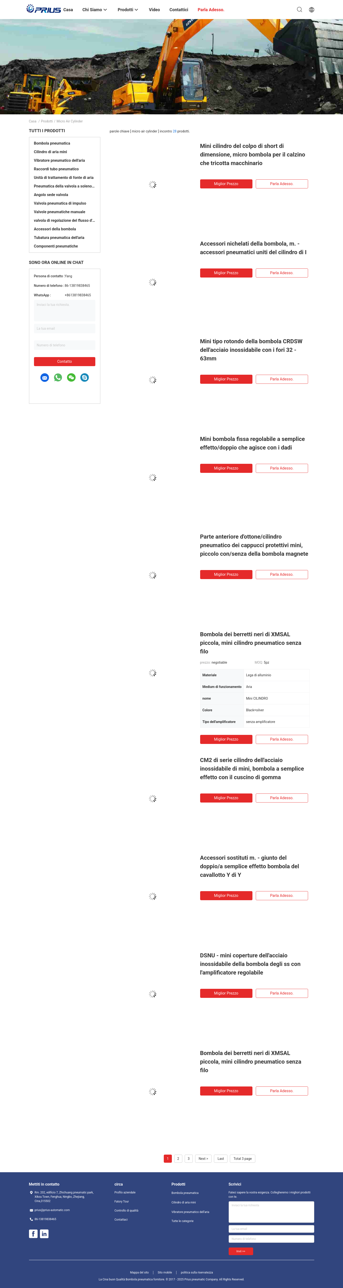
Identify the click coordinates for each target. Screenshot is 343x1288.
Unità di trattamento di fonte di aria (64, 177)
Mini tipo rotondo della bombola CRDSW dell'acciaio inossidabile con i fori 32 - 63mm (251, 350)
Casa (33, 121)
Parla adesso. (282, 184)
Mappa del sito (139, 1272)
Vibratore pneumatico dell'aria (59, 160)
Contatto (64, 361)
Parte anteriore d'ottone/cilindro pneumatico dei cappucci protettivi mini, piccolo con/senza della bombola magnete (254, 545)
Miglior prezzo (226, 184)
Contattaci (121, 1219)
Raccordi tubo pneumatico (56, 169)
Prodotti (47, 121)
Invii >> (241, 1251)
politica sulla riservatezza (197, 1272)
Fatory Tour (122, 1201)
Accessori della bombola (55, 229)
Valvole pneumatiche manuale (59, 212)
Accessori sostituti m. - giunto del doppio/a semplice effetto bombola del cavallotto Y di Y (249, 866)
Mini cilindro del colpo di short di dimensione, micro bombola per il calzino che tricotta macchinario (252, 155)
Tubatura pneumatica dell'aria (59, 237)
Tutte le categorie (183, 1221)
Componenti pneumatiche (56, 246)
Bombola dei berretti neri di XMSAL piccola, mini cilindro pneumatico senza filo (250, 643)
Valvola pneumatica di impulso (60, 203)
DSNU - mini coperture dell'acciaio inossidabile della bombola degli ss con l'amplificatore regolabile (250, 964)
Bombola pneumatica (52, 143)
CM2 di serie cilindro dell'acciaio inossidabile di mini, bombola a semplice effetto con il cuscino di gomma (252, 769)
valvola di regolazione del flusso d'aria (64, 220)
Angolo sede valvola (51, 194)
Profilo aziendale (125, 1192)
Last (220, 1159)
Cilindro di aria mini (50, 152)
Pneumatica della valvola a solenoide (64, 186)
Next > (203, 1159)
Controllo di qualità (127, 1210)
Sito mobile (165, 1272)
